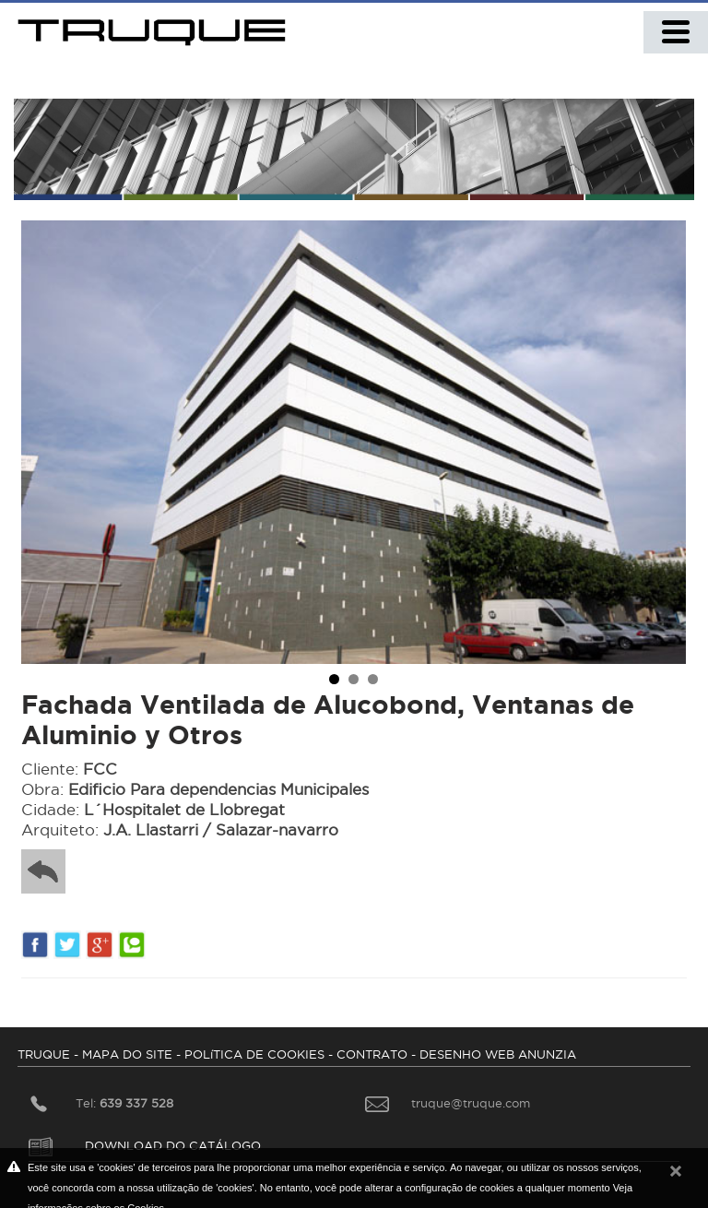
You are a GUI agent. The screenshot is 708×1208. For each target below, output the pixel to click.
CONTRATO (371, 1054)
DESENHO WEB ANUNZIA (497, 1054)
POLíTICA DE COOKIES (254, 1054)
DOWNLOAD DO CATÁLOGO (145, 1145)
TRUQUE (44, 1054)
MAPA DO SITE (127, 1054)
